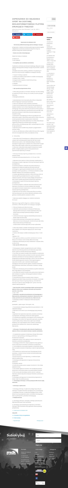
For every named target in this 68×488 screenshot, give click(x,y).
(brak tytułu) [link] (49, 96)
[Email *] (48, 441)
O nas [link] (36, 452)
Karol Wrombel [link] (26, 29)
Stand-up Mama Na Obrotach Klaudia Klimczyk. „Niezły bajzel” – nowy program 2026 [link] (51, 89)
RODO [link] (36, 458)
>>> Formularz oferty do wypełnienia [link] (21, 415)
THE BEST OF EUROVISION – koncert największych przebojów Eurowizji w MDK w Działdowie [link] (51, 47)
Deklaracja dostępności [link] (40, 460)
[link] (66, 148)
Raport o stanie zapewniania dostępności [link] (40, 466)
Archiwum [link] (37, 454)
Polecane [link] (51, 454)
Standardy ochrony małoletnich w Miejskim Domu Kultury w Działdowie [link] (41, 463)
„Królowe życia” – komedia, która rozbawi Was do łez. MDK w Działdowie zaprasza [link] (51, 66)
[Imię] (48, 435)
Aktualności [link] (15, 31)
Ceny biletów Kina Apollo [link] (52, 459)
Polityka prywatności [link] (39, 456)
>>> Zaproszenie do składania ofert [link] (19, 410)
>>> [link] (13, 417)
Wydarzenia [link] (51, 456)
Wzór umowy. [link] (17, 417)
